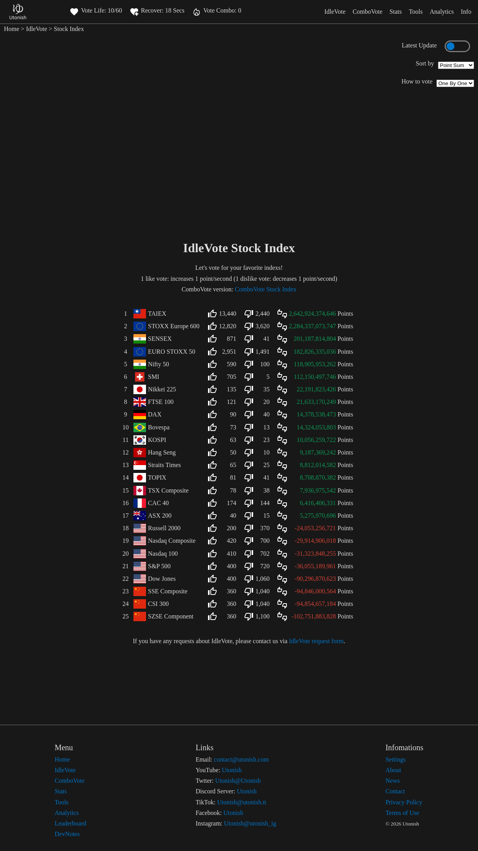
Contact (395, 791)
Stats (396, 11)
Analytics (442, 11)
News (392, 780)
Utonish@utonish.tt (241, 802)
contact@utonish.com (241, 759)
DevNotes (67, 834)
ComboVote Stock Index (265, 289)
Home (11, 28)
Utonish (232, 770)
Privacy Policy (403, 802)
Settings (395, 759)
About (393, 770)
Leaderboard (70, 823)
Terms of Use (402, 812)
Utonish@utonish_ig (250, 823)
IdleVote (334, 11)
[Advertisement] (239, 178)
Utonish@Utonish (238, 780)
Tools (416, 11)
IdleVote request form (316, 641)
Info (466, 11)
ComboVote (367, 11)
